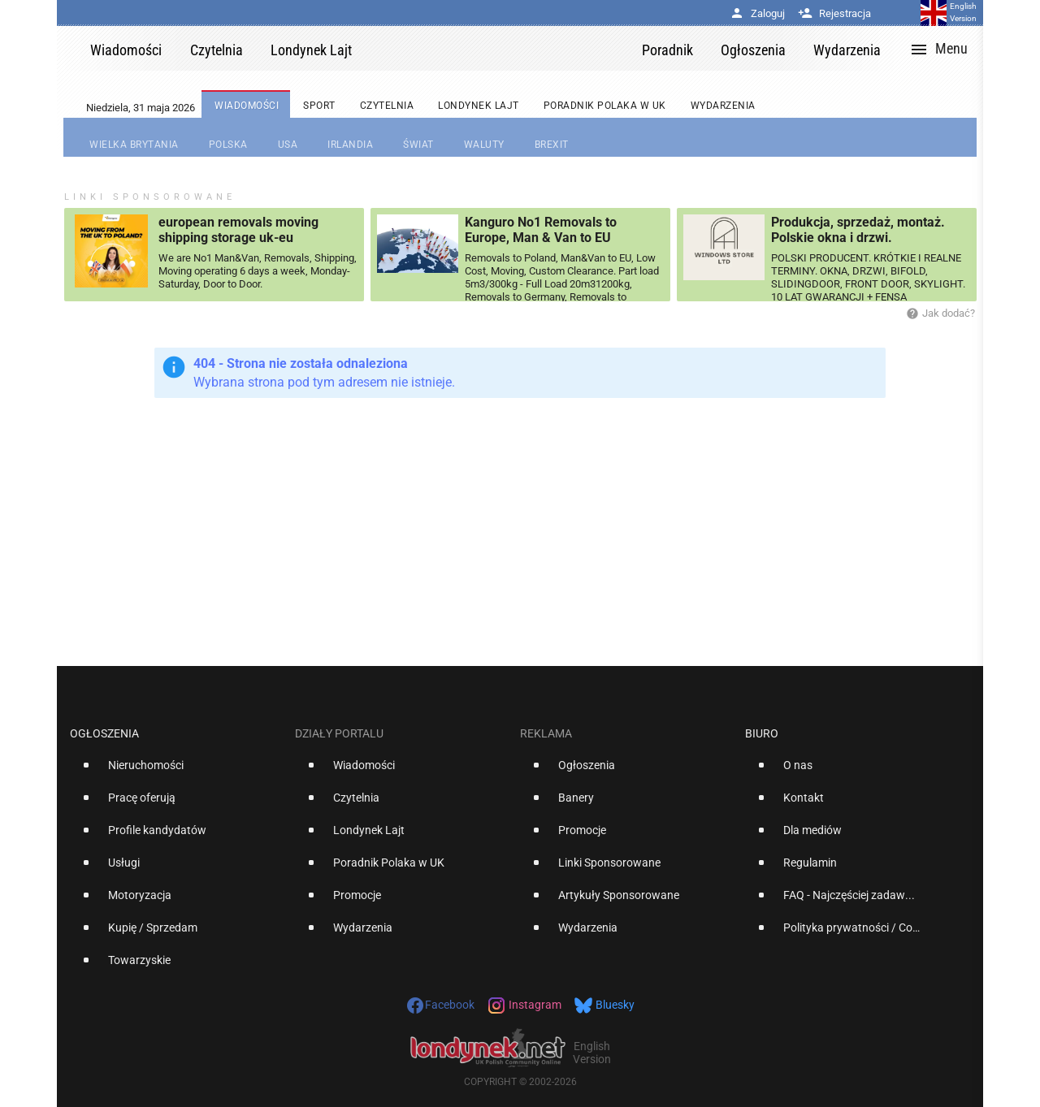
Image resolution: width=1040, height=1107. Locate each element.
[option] (176, 771)
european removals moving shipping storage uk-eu (238, 229)
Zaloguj (757, 13)
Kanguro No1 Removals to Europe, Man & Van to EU (541, 229)
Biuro (761, 733)
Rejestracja (834, 13)
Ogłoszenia (104, 733)
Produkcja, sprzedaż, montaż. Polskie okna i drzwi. (858, 229)
